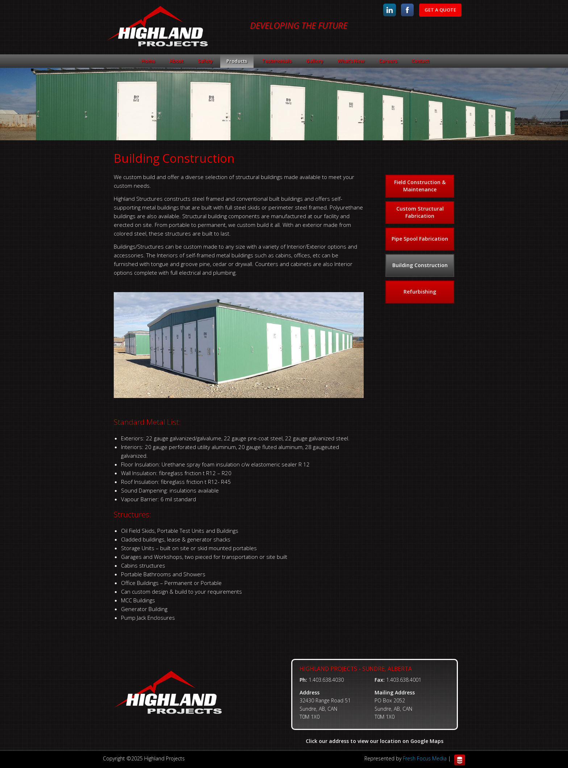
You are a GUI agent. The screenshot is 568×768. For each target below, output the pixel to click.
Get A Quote (440, 10)
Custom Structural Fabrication (420, 212)
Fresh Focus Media (425, 758)
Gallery (314, 61)
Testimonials (277, 61)
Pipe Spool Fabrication (420, 238)
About (176, 61)
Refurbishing (420, 291)
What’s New (351, 61)
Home (148, 61)
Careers (388, 61)
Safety (205, 61)
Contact (420, 61)
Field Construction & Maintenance (420, 186)
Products (236, 61)
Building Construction (420, 265)
